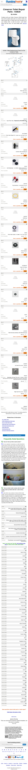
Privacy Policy (13, 765)
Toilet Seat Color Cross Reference (8, 424)
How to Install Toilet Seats (7, 422)
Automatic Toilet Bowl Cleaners (8, 430)
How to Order (15, 763)
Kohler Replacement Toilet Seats (8, 421)
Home (2, 763)
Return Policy (19, 765)
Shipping (20, 763)
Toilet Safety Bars (5, 427)
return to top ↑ (14, 716)
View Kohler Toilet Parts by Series (14, 435)
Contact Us (10, 763)
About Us (6, 763)
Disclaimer (8, 765)
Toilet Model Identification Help (8, 425)
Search (24, 744)
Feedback (25, 763)
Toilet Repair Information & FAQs (14, 712)
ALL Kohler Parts (5, 419)
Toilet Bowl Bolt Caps (6, 429)
